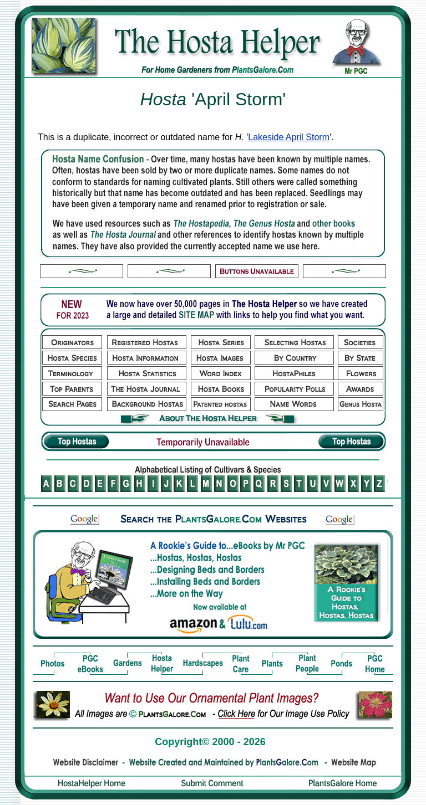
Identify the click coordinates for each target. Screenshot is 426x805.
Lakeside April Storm (288, 137)
